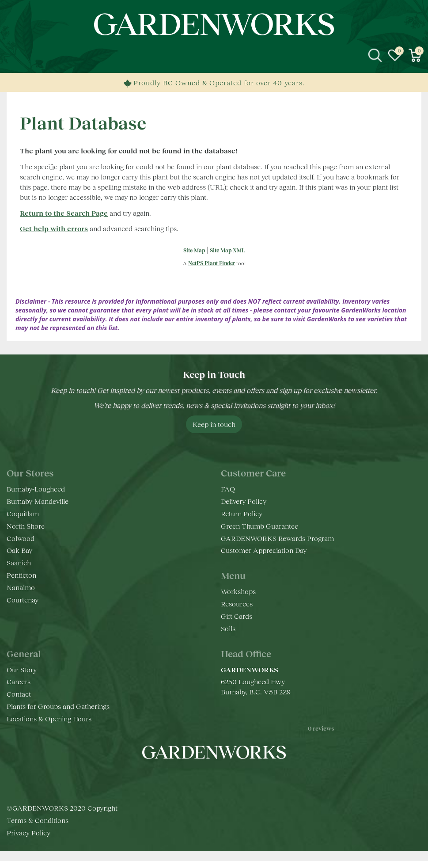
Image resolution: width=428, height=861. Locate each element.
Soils (228, 628)
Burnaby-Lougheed (36, 488)
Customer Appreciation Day (264, 550)
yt (223, 778)
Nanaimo (21, 587)
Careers (18, 681)
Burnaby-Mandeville (37, 501)
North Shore (26, 526)
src (375, 55)
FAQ (228, 488)
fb (187, 778)
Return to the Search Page (64, 213)
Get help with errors (54, 228)
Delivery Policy (243, 501)
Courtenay (22, 599)
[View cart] (414, 55)
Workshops (238, 591)
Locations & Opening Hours (49, 718)
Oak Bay (19, 550)
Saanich (19, 562)
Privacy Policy (28, 842)
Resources (237, 603)
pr (240, 778)
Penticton (21, 575)
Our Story (22, 669)
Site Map (194, 250)
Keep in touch (214, 424)
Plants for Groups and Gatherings (58, 706)
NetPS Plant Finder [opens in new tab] (211, 263)
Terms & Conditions (37, 830)
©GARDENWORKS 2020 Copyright (62, 818)
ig (205, 778)
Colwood (20, 538)
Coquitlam (23, 513)
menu (13, 55)
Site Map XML (227, 250)
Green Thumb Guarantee (259, 526)
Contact (19, 694)
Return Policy (241, 513)
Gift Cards (236, 616)
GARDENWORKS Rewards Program (277, 538)
